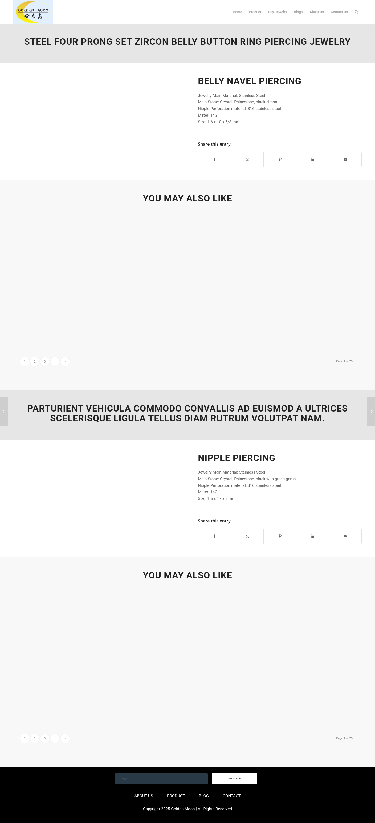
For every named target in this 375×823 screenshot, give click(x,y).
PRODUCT (176, 795)
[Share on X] (247, 159)
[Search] (356, 12)
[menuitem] (237, 12)
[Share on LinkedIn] (312, 159)
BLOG (204, 795)
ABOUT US (143, 795)
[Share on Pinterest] (280, 159)
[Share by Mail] (345, 159)
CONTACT (232, 795)
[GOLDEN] (33, 12)
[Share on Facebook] (214, 159)
